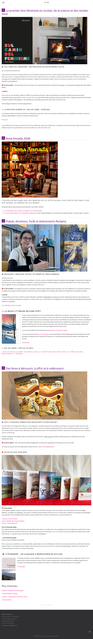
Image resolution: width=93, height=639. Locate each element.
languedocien (50, 447)
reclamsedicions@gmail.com (9, 625)
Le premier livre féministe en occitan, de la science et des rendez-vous (45, 12)
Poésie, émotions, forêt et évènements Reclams (36, 221)
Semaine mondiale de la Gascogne (12, 590)
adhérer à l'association (42, 334)
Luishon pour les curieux (10, 519)
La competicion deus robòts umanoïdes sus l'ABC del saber (23, 211)
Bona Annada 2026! (18, 138)
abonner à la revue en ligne (58, 330)
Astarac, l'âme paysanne (9, 523)
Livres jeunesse (7, 600)
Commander (21, 567)
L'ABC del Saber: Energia (9, 594)
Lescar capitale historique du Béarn (13, 521)
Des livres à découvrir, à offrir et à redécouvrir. (35, 368)
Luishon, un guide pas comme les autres (15, 597)
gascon (41, 447)
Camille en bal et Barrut (28, 97)
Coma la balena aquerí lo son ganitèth (16, 213)
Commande (25, 343)
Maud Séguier (6, 95)
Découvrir (5, 120)
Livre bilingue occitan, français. (11, 305)
